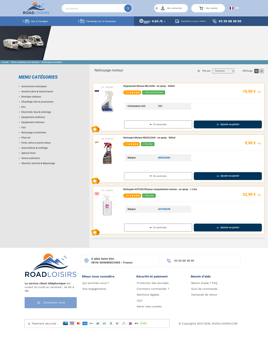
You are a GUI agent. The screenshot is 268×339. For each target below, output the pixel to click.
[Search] (97, 8)
